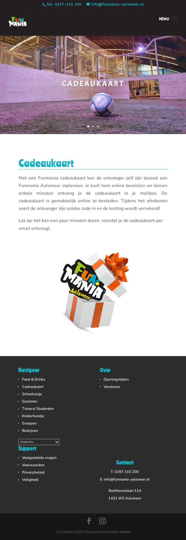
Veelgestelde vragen (39, 457)
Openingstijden (116, 379)
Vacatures (112, 386)
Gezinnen (29, 401)
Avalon (125, 532)
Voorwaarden (33, 465)
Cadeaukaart (32, 386)
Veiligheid (30, 479)
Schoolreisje (32, 394)
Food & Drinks (33, 379)
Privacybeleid (33, 472)
